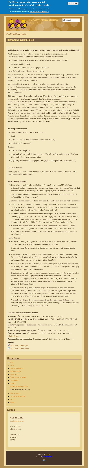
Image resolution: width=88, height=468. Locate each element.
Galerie (12, 399)
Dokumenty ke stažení (17, 396)
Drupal (48, 454)
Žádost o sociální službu (18, 377)
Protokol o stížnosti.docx (19, 348)
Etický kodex (14, 374)
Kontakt (12, 402)
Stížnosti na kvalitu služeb (21, 389)
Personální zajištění (16, 368)
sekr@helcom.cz (14, 336)
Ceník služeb (14, 380)
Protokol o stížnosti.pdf (19, 346)
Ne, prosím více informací (39, 10)
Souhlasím (73, 2)
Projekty (12, 383)
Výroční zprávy (15, 393)
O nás (12, 365)
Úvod (11, 362)
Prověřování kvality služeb (16, 34)
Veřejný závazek (15, 371)
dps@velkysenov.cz (16, 421)
